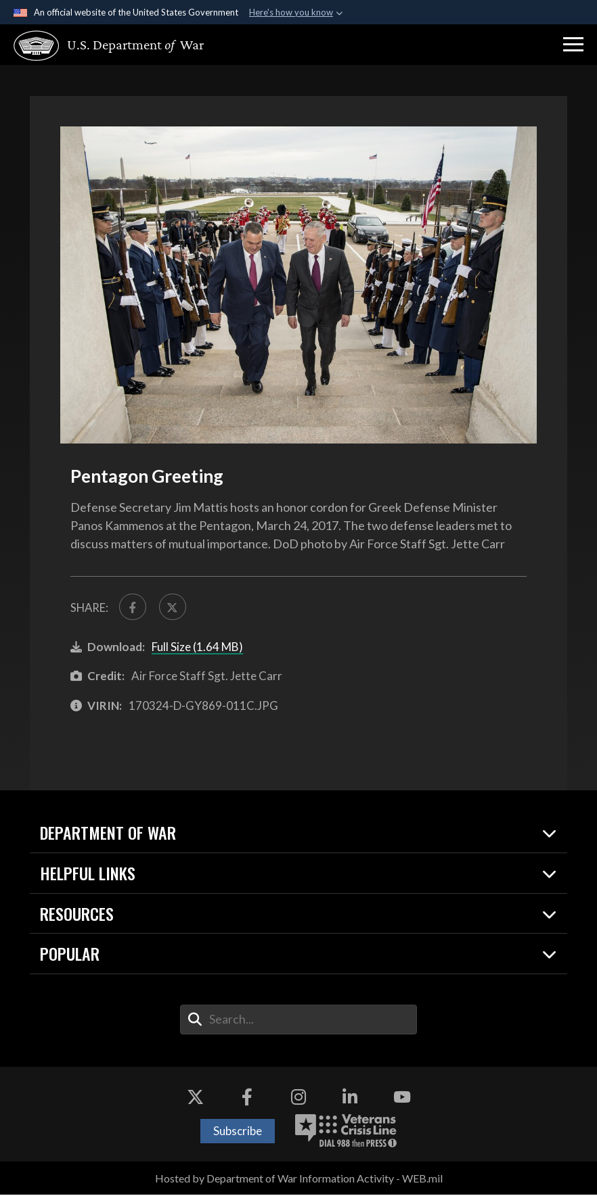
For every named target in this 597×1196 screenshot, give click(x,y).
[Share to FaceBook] (133, 608)
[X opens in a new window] (195, 1099)
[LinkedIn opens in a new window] (350, 1099)
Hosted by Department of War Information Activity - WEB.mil (299, 1179)
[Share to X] (174, 608)
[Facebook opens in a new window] (247, 1099)
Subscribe (237, 1132)
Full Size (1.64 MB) (197, 648)
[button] (573, 44)
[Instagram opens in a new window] (298, 1099)
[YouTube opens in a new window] (402, 1099)
